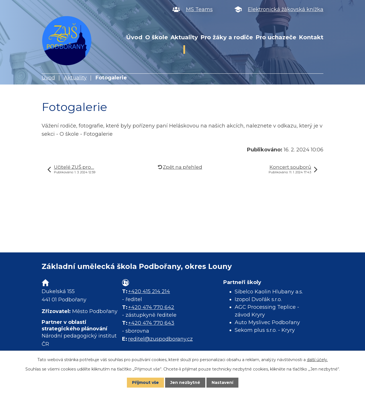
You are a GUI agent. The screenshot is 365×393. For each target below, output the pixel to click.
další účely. (317, 359)
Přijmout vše (145, 382)
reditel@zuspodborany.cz (160, 339)
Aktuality (184, 37)
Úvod (134, 37)
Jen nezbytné (185, 382)
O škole (156, 37)
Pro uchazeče (276, 37)
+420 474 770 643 (151, 323)
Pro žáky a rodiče (226, 37)
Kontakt (311, 37)
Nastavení (222, 382)
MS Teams (199, 9)
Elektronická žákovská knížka (285, 9)
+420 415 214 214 (149, 291)
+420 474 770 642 (151, 307)
